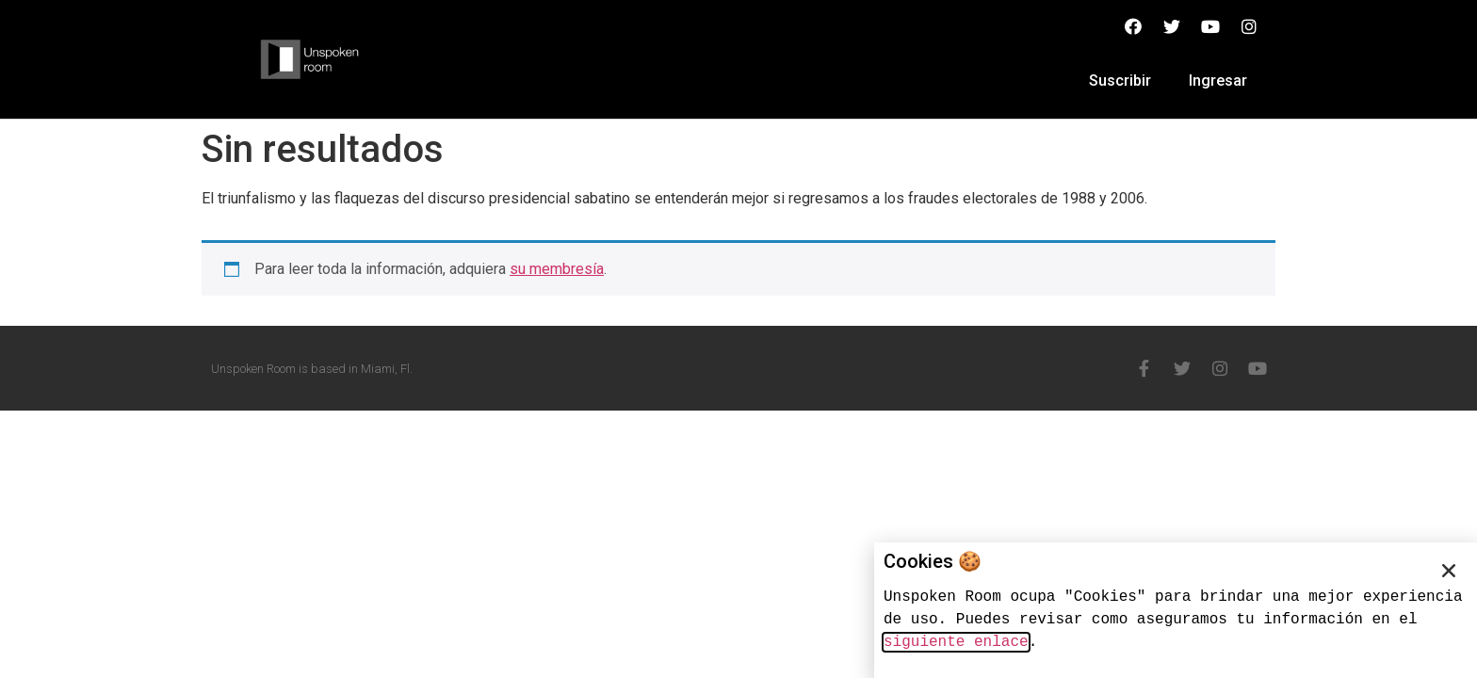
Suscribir (1120, 80)
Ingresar (1218, 80)
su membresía (557, 269)
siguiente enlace (956, 642)
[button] (1448, 570)
